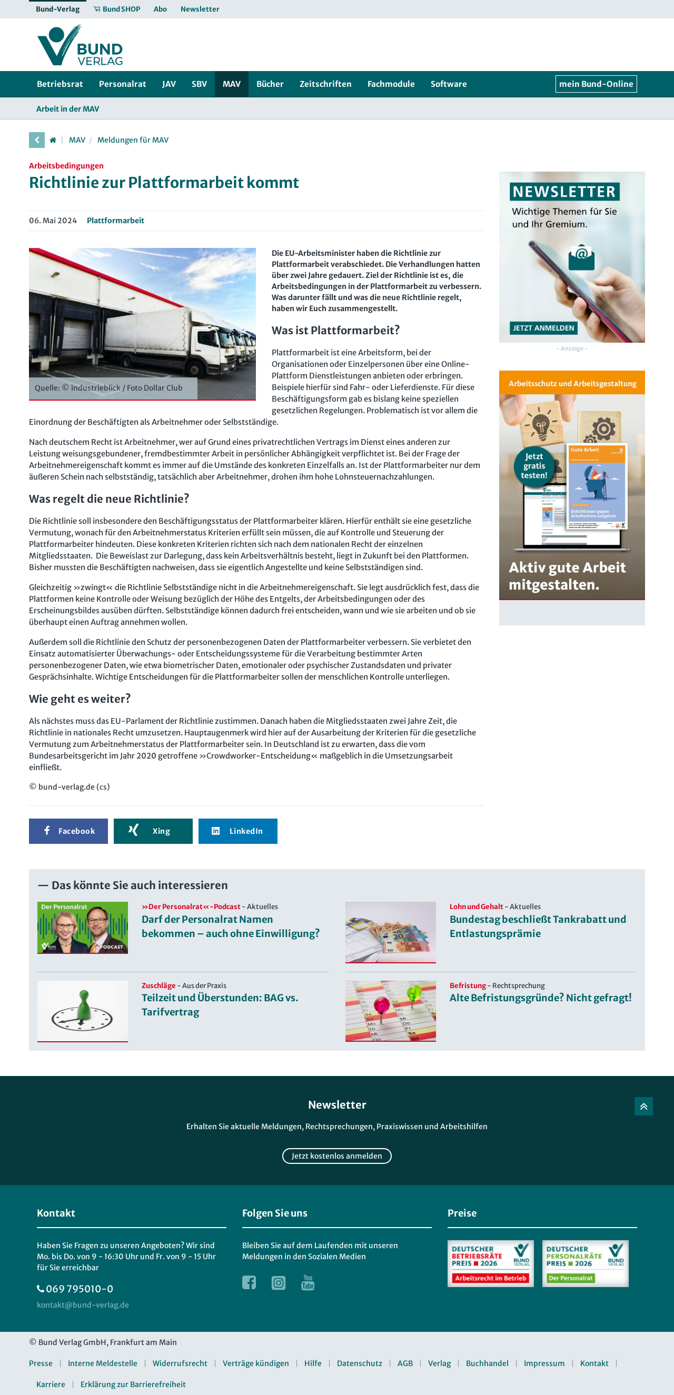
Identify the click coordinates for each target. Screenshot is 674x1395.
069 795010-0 (79, 1289)
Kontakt (594, 1363)
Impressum (544, 1363)
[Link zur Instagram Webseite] (278, 1282)
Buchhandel (487, 1363)
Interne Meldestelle (102, 1363)
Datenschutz (359, 1363)
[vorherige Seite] (37, 140)
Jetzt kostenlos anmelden (337, 1156)
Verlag (439, 1363)
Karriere (50, 1384)
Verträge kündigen (256, 1363)
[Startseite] (53, 140)
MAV (77, 140)
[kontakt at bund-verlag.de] (83, 1305)
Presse (41, 1363)
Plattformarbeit (115, 220)
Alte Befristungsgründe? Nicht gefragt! (541, 998)
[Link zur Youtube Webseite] (308, 1282)
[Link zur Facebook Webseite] (249, 1282)
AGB (405, 1363)
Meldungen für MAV (132, 140)
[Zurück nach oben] (644, 1106)
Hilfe (313, 1363)
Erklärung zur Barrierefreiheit (133, 1384)
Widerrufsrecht (180, 1363)
